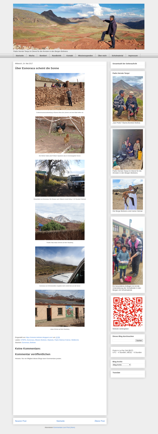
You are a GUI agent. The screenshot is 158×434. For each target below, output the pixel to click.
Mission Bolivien (41, 340)
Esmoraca (30, 340)
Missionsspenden (85, 56)
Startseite (20, 56)
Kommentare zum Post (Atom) (64, 427)
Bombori (43, 56)
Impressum (133, 56)
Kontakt (70, 56)
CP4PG (23, 340)
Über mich (102, 56)
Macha (31, 56)
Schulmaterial (117, 56)
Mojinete (51, 340)
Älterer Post (100, 421)
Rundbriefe (56, 56)
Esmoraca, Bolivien (29, 342)
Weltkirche (75, 340)
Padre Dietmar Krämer (62, 340)
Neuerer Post (20, 421)
